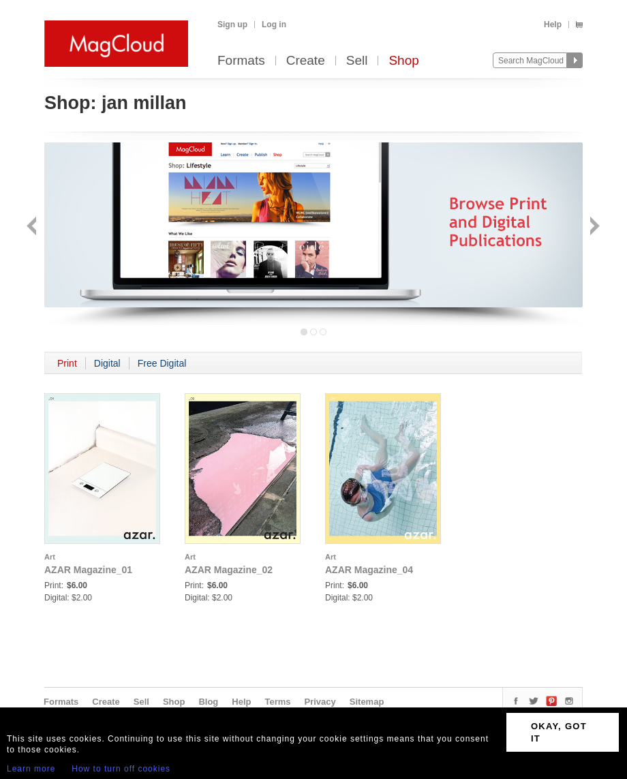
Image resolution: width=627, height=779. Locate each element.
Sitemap (367, 702)
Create (305, 61)
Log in (274, 24)
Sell (357, 61)
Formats (241, 61)
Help (553, 24)
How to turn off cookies (121, 769)
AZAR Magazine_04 (369, 569)
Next (593, 227)
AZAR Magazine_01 (88, 569)
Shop (403, 61)
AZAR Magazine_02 (229, 569)
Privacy (320, 702)
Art (49, 557)
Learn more (31, 769)
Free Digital (162, 363)
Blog (208, 702)
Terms (277, 702)
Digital (107, 363)
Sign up (232, 24)
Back (33, 227)
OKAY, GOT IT (559, 732)
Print (67, 363)
